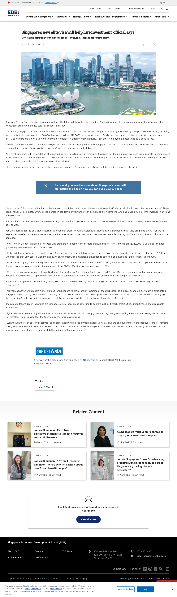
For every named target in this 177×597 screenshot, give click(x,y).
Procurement (15, 557)
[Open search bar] (167, 9)
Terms (68, 579)
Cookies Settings (125, 589)
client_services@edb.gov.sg (151, 556)
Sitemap (80, 579)
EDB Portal (67, 551)
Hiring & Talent (45, 387)
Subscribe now (88, 519)
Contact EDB (156, 9)
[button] (52, 3)
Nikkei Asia (89, 360)
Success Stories (114, 9)
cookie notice (56, 589)
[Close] (173, 589)
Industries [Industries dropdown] (63, 16)
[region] (88, 589)
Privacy (57, 579)
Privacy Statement (33, 589)
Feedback (135, 569)
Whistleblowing (41, 579)
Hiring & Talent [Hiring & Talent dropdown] (82, 16)
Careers (39, 551)
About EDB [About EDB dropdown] (162, 16)
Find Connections (136, 9)
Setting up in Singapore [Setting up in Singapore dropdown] (40, 16)
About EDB (13, 551)
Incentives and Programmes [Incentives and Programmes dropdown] (111, 16)
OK (145, 589)
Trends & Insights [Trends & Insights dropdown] (141, 16)
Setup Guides (94, 9)
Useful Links (41, 557)
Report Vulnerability (18, 579)
